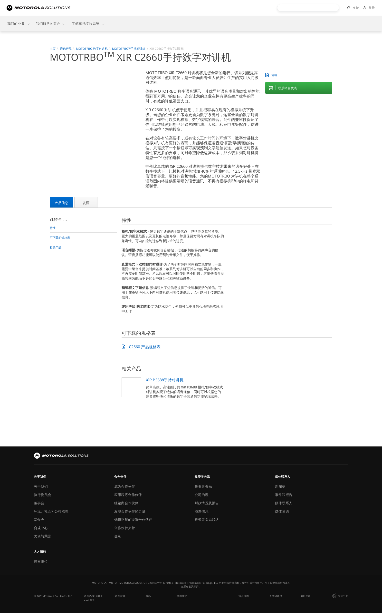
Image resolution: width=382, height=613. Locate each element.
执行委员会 (42, 494)
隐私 (148, 596)
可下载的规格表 (60, 238)
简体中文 (339, 596)
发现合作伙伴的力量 (129, 511)
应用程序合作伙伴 (128, 494)
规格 (274, 75)
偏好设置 (305, 596)
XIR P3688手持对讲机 (164, 380)
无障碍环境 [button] (275, 596)
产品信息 (61, 202)
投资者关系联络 (207, 519)
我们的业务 (18, 23)
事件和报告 (283, 494)
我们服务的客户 (51, 23)
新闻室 (280, 486)
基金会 (39, 519)
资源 (86, 202)
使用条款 (182, 596)
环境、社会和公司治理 (51, 511)
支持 (356, 8)
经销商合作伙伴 (126, 503)
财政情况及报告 (207, 503)
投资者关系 (203, 486)
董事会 (39, 503)
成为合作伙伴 (124, 486)
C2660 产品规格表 (145, 346)
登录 (372, 8)
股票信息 (202, 511)
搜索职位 (41, 561)
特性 (53, 228)
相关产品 (55, 247)
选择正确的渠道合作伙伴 (133, 519)
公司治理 (202, 494)
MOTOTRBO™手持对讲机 (128, 49)
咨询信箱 (120, 596)
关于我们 (41, 486)
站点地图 (244, 596)
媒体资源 (282, 511)
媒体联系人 (283, 503)
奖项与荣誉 (42, 536)
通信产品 (66, 49)
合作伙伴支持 (124, 527)
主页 (53, 49)
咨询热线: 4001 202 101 (93, 597)
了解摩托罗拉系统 (88, 23)
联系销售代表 (287, 88)
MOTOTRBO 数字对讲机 (92, 49)
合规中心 (41, 527)
